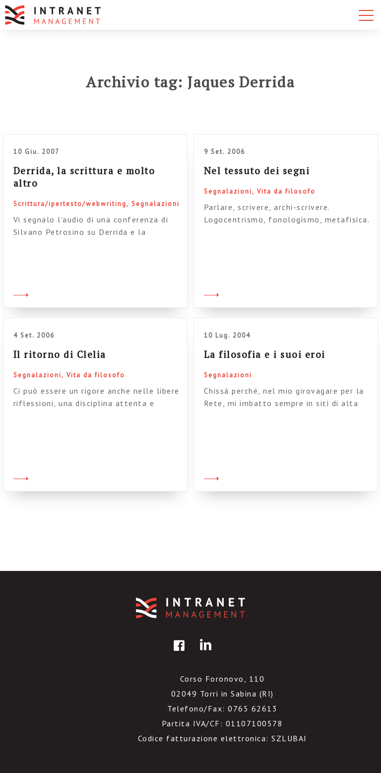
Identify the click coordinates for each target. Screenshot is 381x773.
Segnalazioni (155, 204)
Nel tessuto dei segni (257, 170)
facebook (177, 652)
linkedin (203, 652)
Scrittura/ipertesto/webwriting (70, 204)
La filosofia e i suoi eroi (264, 354)
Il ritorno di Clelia (59, 354)
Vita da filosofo (286, 191)
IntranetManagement (190, 608)
